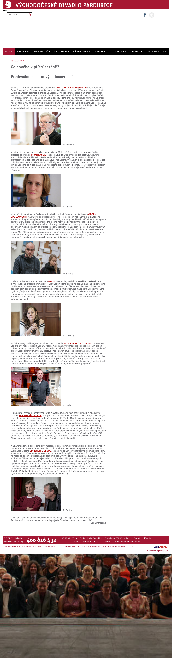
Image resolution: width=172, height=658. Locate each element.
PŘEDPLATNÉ (81, 51)
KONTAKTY (100, 51)
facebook (144, 13)
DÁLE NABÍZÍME (156, 51)
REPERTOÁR (42, 51)
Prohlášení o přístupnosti (157, 551)
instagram (151, 15)
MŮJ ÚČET (161, 15)
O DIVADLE (119, 51)
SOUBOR (137, 51)
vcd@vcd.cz (147, 538)
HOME (8, 51)
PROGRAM (23, 51)
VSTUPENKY (61, 51)
